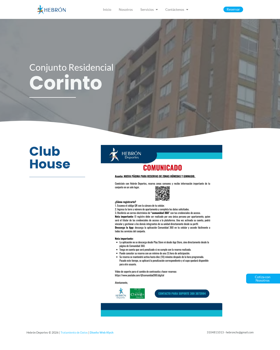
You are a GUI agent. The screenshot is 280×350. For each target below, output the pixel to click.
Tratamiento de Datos (74, 332)
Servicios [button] (149, 9)
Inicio (107, 9)
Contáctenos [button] (176, 9)
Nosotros (126, 9)
